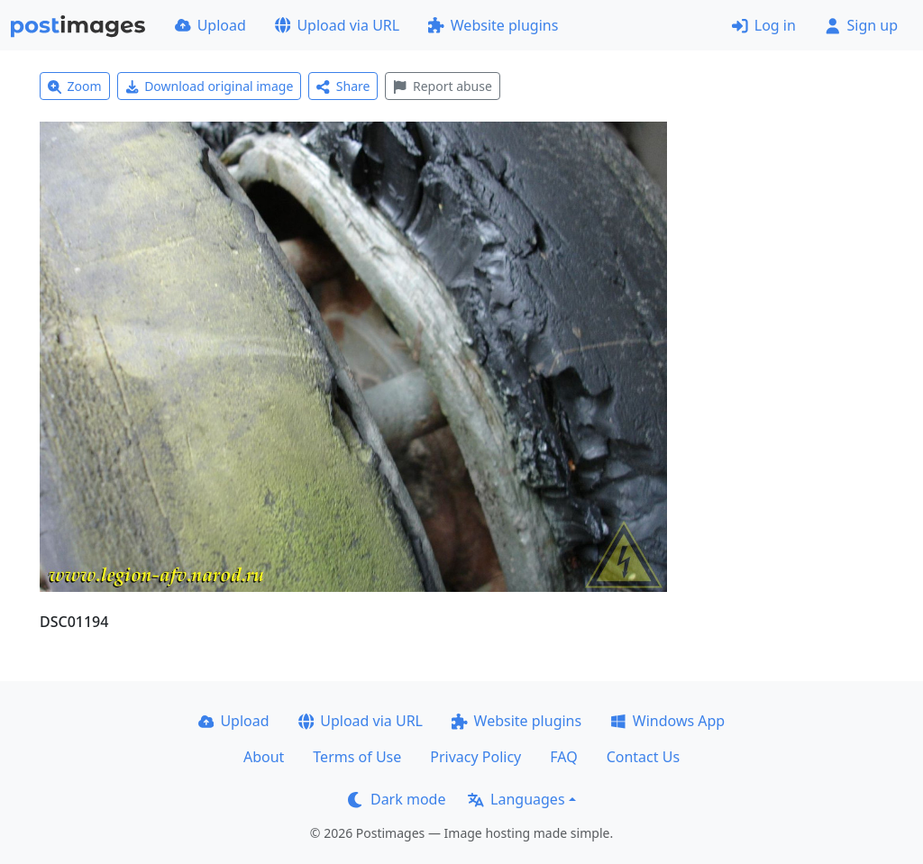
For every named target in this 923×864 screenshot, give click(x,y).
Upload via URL (337, 25)
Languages (516, 799)
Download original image (209, 86)
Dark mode (396, 799)
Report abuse (442, 86)
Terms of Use (357, 757)
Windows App (667, 721)
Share (343, 86)
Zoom (75, 86)
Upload (210, 25)
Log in (764, 25)
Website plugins (493, 25)
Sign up (861, 25)
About (263, 757)
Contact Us (643, 757)
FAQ (563, 757)
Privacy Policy (475, 757)
